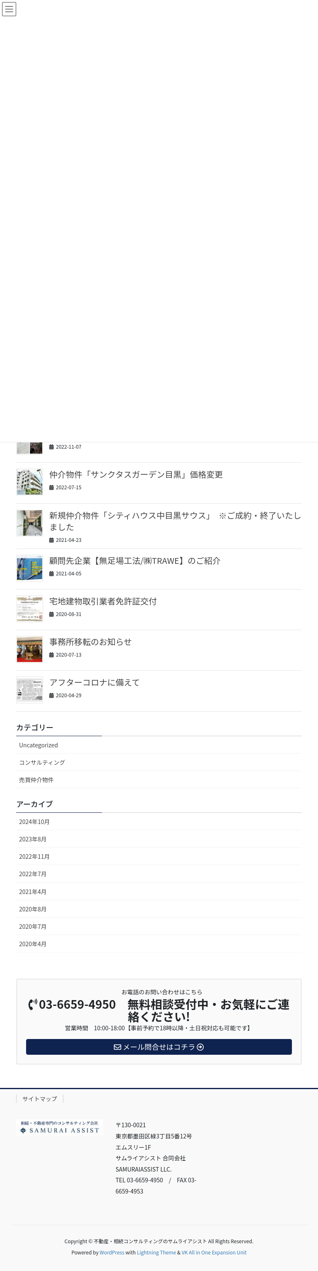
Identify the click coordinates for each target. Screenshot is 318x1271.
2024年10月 (34, 821)
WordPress (112, 1252)
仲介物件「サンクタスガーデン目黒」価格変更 (136, 474)
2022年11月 (34, 856)
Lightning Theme (156, 1252)
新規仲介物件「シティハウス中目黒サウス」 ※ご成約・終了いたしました (175, 521)
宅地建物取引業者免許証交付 (103, 601)
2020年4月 (33, 944)
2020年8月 (33, 909)
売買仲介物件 (36, 780)
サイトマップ (39, 1099)
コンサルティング (42, 762)
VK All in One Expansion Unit (214, 1252)
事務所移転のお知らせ (90, 642)
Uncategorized (38, 745)
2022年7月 (33, 874)
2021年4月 (33, 891)
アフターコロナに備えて (94, 682)
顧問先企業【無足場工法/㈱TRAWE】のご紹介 (135, 560)
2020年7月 (33, 926)
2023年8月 (33, 839)
